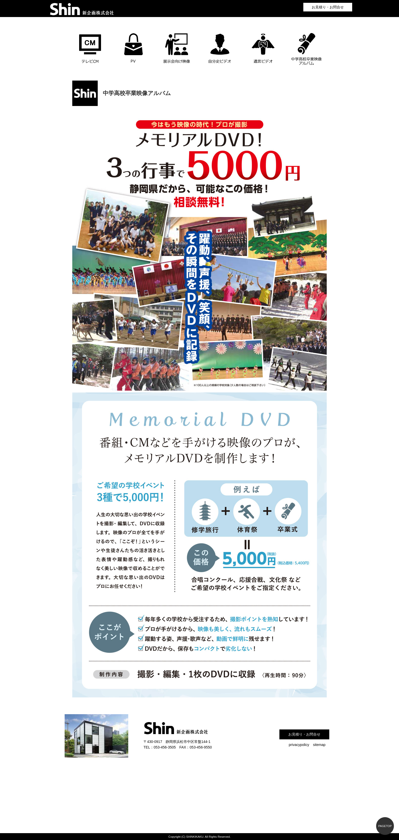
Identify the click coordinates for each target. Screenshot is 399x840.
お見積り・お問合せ (328, 7)
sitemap (319, 745)
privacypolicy (299, 745)
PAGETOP (385, 826)
